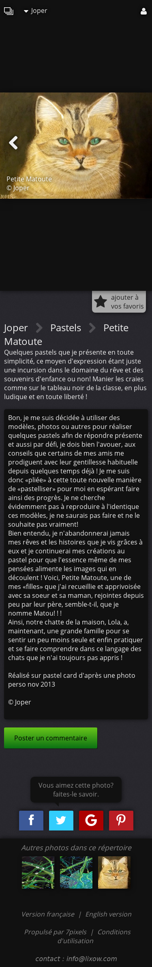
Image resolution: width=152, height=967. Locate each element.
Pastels (66, 327)
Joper (35, 10)
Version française (48, 914)
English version (108, 914)
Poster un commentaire (50, 738)
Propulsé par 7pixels (55, 931)
